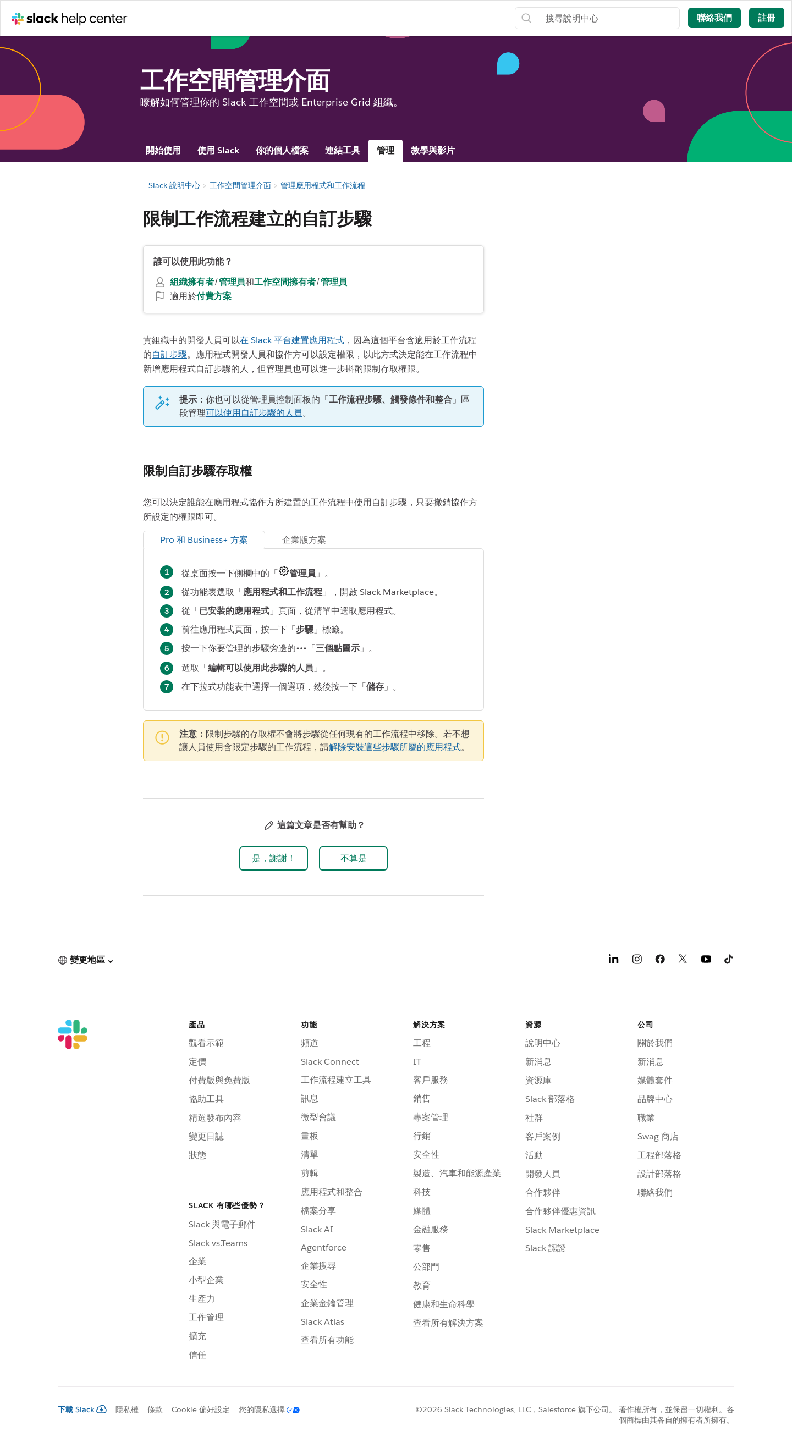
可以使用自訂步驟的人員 (254, 412)
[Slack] (72, 1192)
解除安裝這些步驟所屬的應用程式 (395, 747)
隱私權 (127, 1409)
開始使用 (163, 150)
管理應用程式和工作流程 (322, 185)
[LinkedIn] (614, 961)
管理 (385, 150)
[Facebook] (660, 961)
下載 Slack (82, 1409)
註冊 (767, 18)
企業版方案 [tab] (304, 540)
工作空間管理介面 (240, 185)
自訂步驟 (169, 354)
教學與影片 (433, 150)
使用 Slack (218, 150)
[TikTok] (729, 961)
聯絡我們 (714, 18)
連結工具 (342, 150)
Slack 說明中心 (174, 185)
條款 (155, 1409)
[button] (273, 858)
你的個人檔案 (282, 150)
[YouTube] (706, 961)
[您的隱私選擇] (265, 1409)
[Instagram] (637, 961)
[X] (683, 961)
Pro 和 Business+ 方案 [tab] (204, 540)
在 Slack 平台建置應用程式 (292, 340)
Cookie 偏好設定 (201, 1409)
